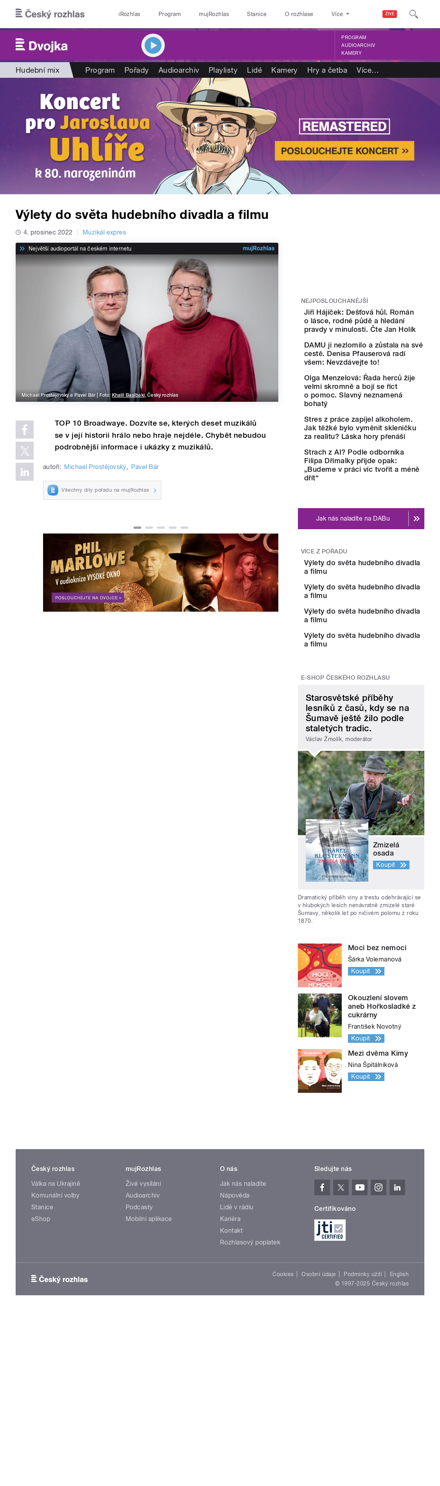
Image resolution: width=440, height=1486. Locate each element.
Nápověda (235, 1264)
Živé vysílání (143, 1252)
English (399, 1343)
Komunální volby (55, 1264)
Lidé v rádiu (237, 1276)
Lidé (254, 70)
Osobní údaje (318, 1343)
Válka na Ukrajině (55, 1252)
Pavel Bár (145, 467)
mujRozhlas (214, 14)
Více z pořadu (324, 620)
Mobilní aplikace (149, 1287)
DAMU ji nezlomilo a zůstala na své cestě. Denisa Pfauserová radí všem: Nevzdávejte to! (383, 379)
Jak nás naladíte (243, 1252)
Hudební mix (38, 70)
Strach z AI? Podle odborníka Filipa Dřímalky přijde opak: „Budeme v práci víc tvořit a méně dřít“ (384, 529)
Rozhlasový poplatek (250, 1311)
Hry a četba (327, 70)
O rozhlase (299, 14)
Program (170, 14)
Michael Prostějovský (95, 467)
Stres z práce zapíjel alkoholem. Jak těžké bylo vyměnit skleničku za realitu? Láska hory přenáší (384, 479)
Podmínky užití (363, 1343)
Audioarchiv (358, 45)
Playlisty (223, 70)
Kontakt (231, 1299)
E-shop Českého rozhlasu (345, 746)
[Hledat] (413, 14)
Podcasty (139, 1276)
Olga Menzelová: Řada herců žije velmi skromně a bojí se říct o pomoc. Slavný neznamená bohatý (385, 429)
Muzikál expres (104, 232)
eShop (40, 1287)
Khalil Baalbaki (128, 395)
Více (368, 70)
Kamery (351, 53)
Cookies (283, 1343)
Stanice (257, 14)
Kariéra (230, 1287)
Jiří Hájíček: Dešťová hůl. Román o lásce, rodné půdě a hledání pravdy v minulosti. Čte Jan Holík (384, 329)
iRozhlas (130, 14)
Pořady (136, 70)
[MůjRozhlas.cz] (258, 248)
